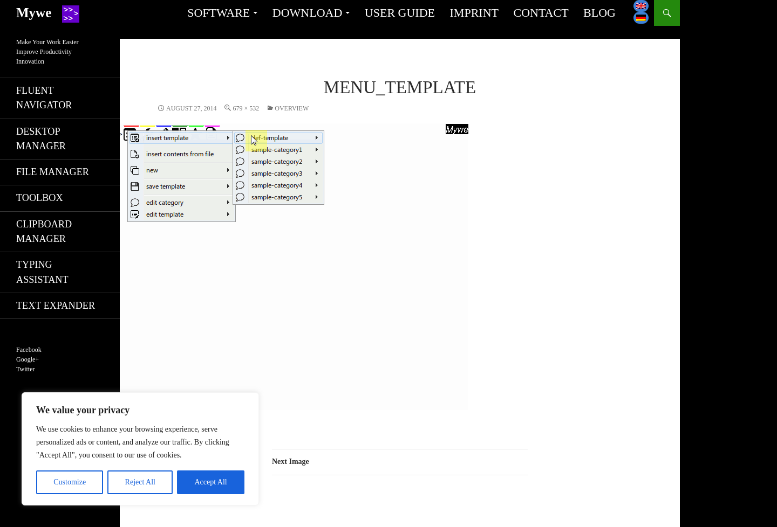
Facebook (29, 349)
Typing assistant (42, 272)
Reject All (140, 482)
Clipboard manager (44, 231)
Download (307, 12)
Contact (540, 12)
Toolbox (39, 197)
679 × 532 (246, 108)
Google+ (27, 359)
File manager (52, 172)
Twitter (25, 369)
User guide (400, 12)
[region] (140, 448)
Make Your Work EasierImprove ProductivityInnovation (47, 51)
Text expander (55, 305)
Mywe (33, 12)
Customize (69, 482)
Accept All (210, 482)
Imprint (474, 12)
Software (218, 12)
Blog (599, 12)
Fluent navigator (44, 97)
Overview (292, 108)
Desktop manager (41, 138)
